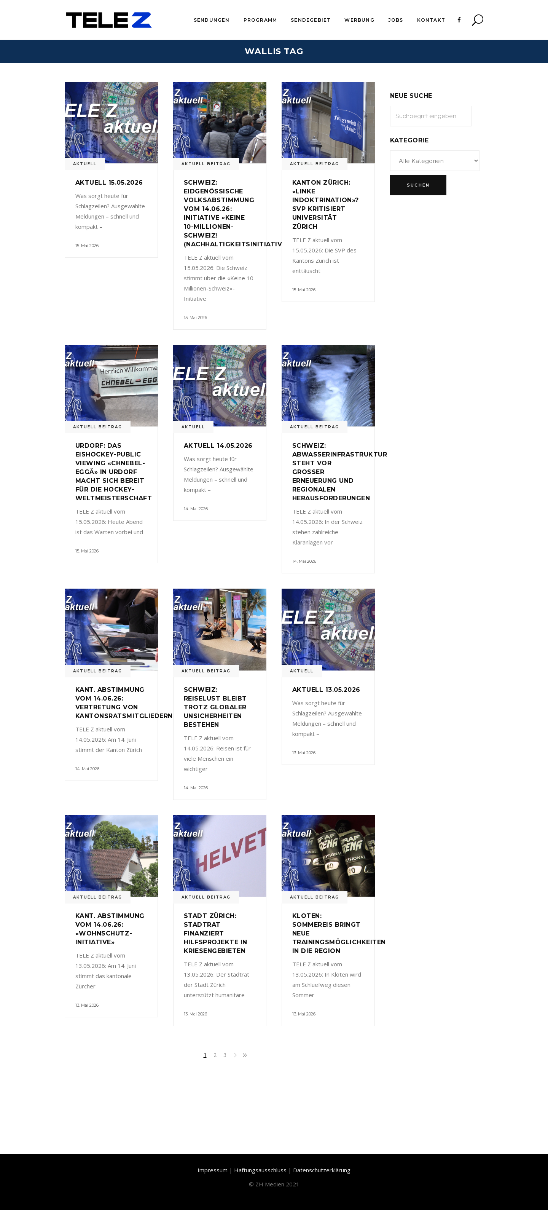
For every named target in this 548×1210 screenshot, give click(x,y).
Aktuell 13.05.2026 (326, 689)
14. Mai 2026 (196, 508)
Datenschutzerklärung (321, 1170)
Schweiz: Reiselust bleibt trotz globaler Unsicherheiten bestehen (215, 707)
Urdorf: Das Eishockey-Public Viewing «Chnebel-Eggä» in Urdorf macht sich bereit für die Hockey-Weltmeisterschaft (113, 472)
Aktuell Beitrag (206, 163)
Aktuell (85, 163)
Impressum (213, 1170)
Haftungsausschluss (260, 1170)
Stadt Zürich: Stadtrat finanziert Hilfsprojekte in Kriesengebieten (215, 933)
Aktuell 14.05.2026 (218, 445)
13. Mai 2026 (303, 752)
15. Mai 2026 (87, 245)
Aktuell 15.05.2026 (109, 182)
